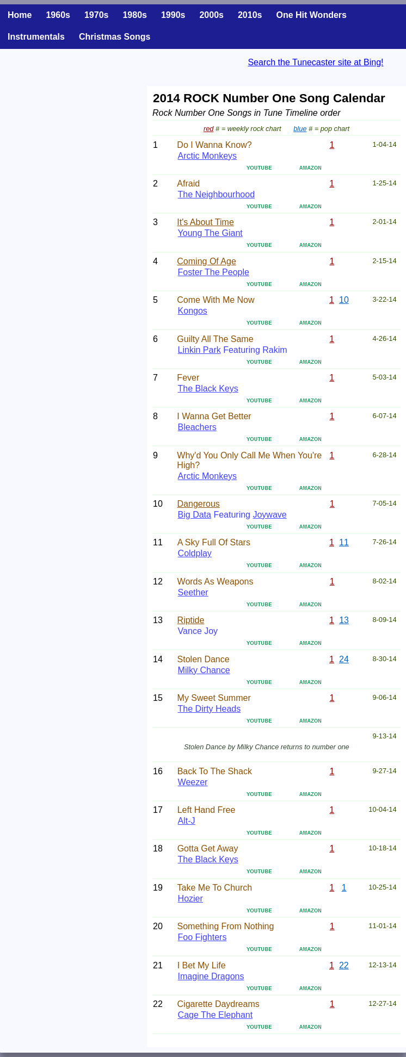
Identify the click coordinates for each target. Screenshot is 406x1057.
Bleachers (197, 427)
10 (344, 299)
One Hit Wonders (311, 15)
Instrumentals (36, 36)
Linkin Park (199, 350)
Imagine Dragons (211, 976)
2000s (211, 15)
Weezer (193, 782)
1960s (58, 15)
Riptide (191, 620)
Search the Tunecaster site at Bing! (315, 62)
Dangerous (198, 503)
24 (344, 659)
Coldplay (195, 553)
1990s (173, 15)
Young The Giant (210, 233)
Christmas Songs (115, 36)
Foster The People (213, 272)
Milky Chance (204, 670)
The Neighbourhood (216, 194)
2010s (250, 15)
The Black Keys (208, 388)
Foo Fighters (202, 937)
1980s (134, 15)
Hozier (190, 898)
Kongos (192, 310)
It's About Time (205, 222)
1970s (96, 15)
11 (344, 542)
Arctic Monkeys (207, 155)
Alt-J (186, 820)
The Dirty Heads (209, 708)
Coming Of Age (206, 261)
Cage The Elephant (215, 1014)
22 (344, 965)
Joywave (269, 514)
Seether (193, 592)
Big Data (194, 514)
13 (344, 620)
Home (20, 15)
